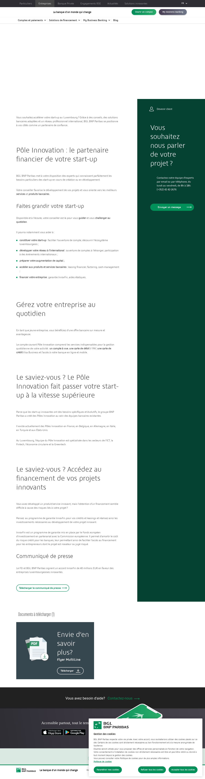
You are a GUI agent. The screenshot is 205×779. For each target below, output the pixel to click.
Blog (115, 23)
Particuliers (25, 3)
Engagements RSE (90, 3)
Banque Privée (66, 3)
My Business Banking (172, 13)
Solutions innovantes (136, 3)
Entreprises (44, 3)
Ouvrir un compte (144, 13)
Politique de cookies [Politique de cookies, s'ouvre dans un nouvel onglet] (103, 764)
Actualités (112, 3)
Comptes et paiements (30, 23)
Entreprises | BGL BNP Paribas (31, 37)
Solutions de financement (63, 23)
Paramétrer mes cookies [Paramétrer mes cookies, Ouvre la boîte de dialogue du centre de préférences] (108, 772)
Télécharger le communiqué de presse (42, 587)
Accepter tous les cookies (183, 772)
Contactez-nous (124, 698)
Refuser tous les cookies (152, 772)
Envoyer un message (174, 207)
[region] (145, 750)
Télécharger (71, 671)
